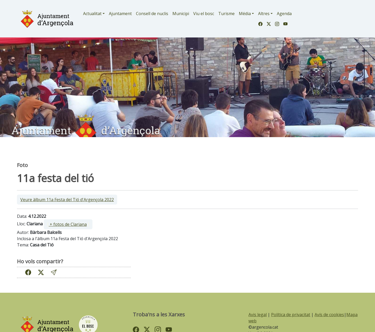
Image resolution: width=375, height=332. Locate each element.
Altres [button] (264, 13)
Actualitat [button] (92, 13)
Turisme (226, 13)
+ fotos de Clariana (68, 224)
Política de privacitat (290, 314)
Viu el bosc (203, 13)
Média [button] (245, 13)
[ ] (68, 224)
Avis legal (257, 314)
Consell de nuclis (152, 13)
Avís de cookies (329, 314)
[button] (54, 272)
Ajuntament (120, 13)
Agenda (284, 13)
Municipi (180, 13)
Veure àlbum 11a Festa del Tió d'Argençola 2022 (67, 199)
